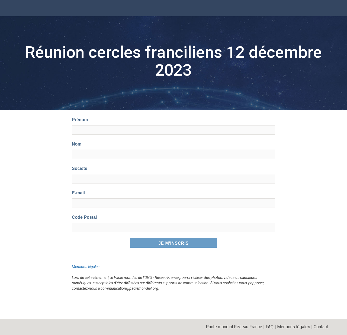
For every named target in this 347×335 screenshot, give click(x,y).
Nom (77, 144)
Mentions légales (85, 267)
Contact (321, 326)
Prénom (80, 119)
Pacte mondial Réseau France (234, 326)
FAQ (270, 326)
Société (79, 168)
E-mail (78, 193)
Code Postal (84, 217)
